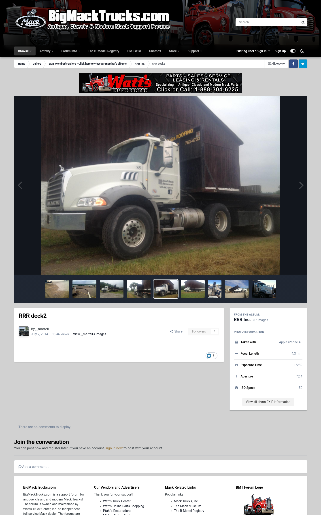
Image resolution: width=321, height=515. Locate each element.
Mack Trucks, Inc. (186, 501)
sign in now (114, 448)
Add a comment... (33, 467)
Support (193, 51)
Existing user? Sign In (253, 51)
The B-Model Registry (103, 51)
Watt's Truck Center (117, 501)
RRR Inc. (242, 319)
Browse (24, 51)
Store (173, 51)
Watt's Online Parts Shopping (123, 506)
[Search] (255, 22)
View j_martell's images (89, 334)
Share (176, 331)
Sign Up (280, 51)
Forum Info (69, 51)
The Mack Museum (187, 506)
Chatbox (155, 51)
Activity (45, 51)
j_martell (42, 329)
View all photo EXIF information (268, 402)
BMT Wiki (134, 51)
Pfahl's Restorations (117, 511)
